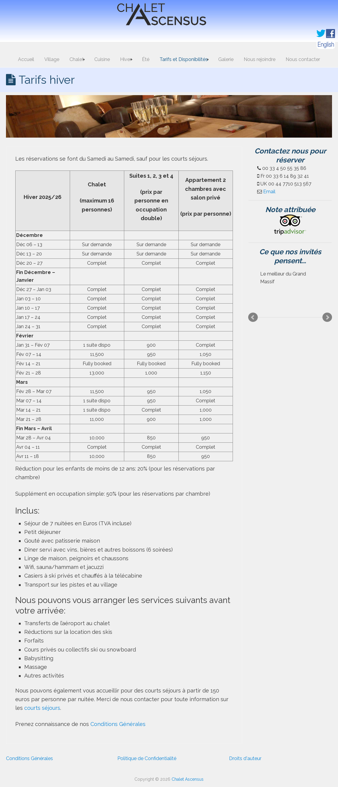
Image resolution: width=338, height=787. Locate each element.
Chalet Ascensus (169, 15)
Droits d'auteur (245, 758)
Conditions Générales (117, 724)
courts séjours (42, 708)
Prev (253, 317)
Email (269, 191)
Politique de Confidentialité (146, 758)
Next (327, 317)
